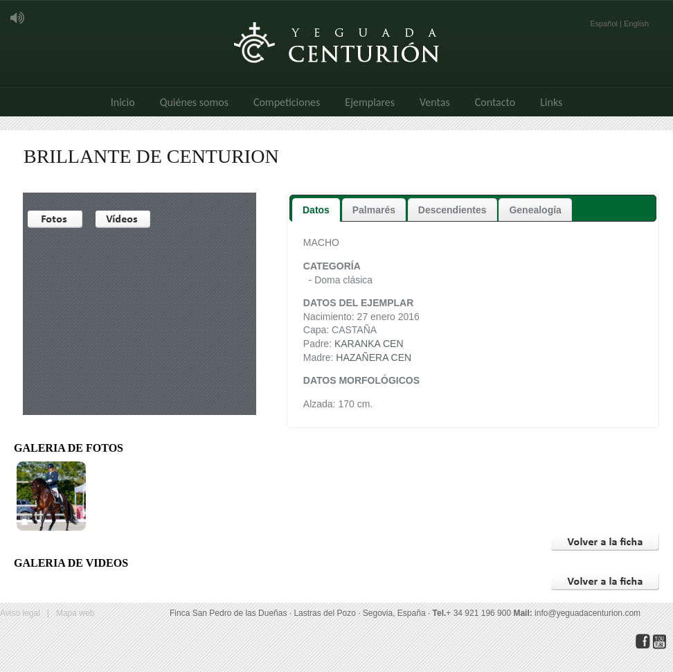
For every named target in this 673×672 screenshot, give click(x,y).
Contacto (495, 102)
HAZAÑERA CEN (373, 357)
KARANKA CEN (369, 343)
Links (551, 102)
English (636, 23)
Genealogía (535, 209)
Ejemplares (370, 102)
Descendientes (452, 209)
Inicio (123, 102)
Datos (316, 209)
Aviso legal (20, 613)
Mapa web (75, 613)
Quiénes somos (194, 102)
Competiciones (286, 102)
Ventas (435, 102)
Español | (607, 23)
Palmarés (373, 209)
